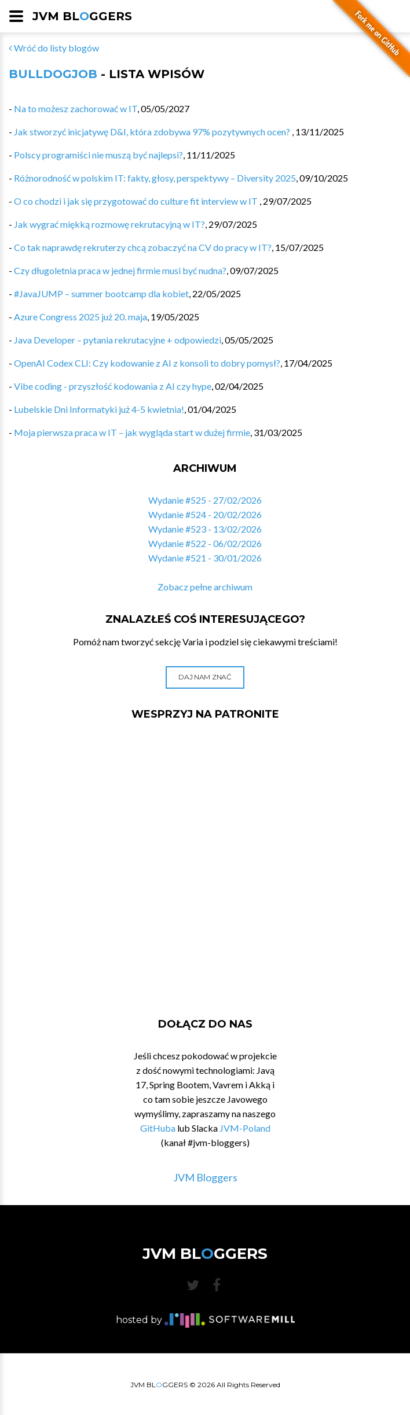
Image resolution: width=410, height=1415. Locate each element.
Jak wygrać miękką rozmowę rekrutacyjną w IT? (109, 224)
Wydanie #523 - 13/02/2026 (205, 528)
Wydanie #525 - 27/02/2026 (205, 499)
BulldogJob (53, 74)
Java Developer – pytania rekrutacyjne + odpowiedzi (117, 339)
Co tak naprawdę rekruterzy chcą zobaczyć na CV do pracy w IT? (143, 247)
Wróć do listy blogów (54, 47)
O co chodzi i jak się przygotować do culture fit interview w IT (136, 200)
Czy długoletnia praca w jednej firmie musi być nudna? (120, 270)
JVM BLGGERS (82, 16)
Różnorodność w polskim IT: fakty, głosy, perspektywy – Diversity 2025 (155, 177)
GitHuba (157, 1127)
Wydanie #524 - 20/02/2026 (205, 514)
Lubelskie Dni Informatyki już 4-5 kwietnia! (99, 409)
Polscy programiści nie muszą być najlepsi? (98, 154)
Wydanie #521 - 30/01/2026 (205, 557)
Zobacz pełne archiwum (205, 586)
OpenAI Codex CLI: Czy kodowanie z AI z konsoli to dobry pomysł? (147, 362)
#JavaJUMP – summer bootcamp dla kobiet (101, 293)
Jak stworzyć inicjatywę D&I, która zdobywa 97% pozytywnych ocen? (153, 131)
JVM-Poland (244, 1127)
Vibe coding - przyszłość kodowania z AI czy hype (112, 385)
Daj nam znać (204, 677)
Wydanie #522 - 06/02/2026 (205, 543)
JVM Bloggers (205, 1177)
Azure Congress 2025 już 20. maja (80, 316)
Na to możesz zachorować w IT (75, 108)
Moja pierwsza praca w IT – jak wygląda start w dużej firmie (132, 432)
